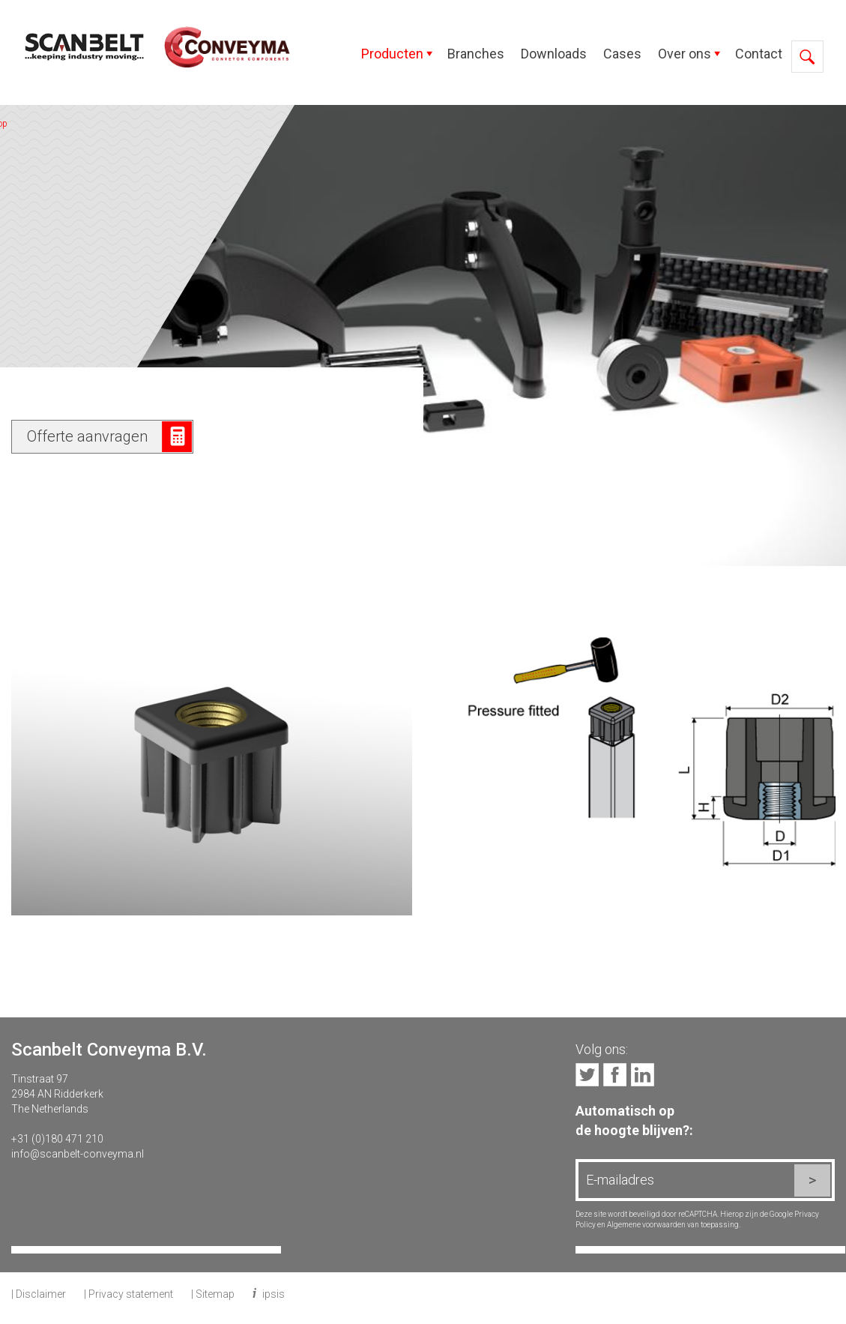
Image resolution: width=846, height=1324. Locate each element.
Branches (475, 53)
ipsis (273, 1294)
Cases (622, 53)
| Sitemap (213, 1294)
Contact (758, 53)
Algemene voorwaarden (646, 1225)
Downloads (554, 53)
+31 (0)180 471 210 (57, 1139)
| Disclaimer (38, 1294)
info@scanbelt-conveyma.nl (77, 1154)
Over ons (684, 53)
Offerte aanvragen (87, 436)
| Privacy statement (128, 1294)
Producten (392, 53)
